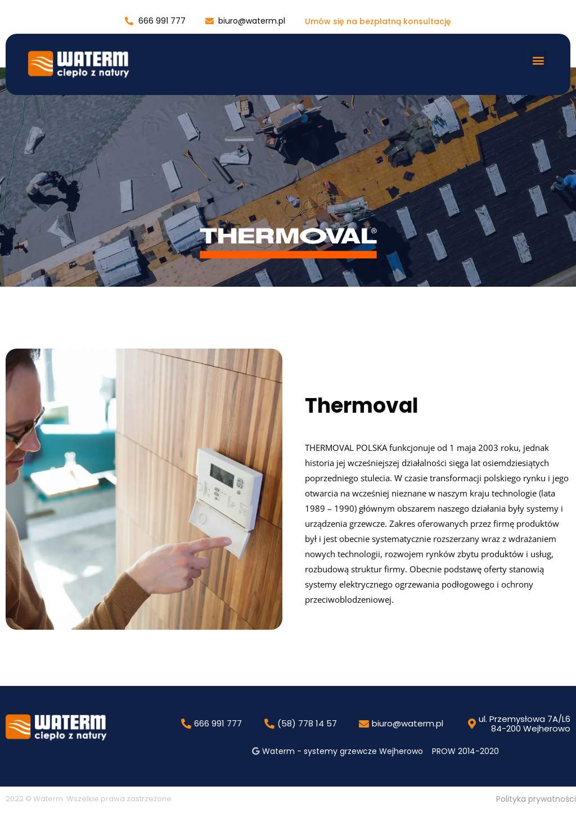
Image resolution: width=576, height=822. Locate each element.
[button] (538, 60)
